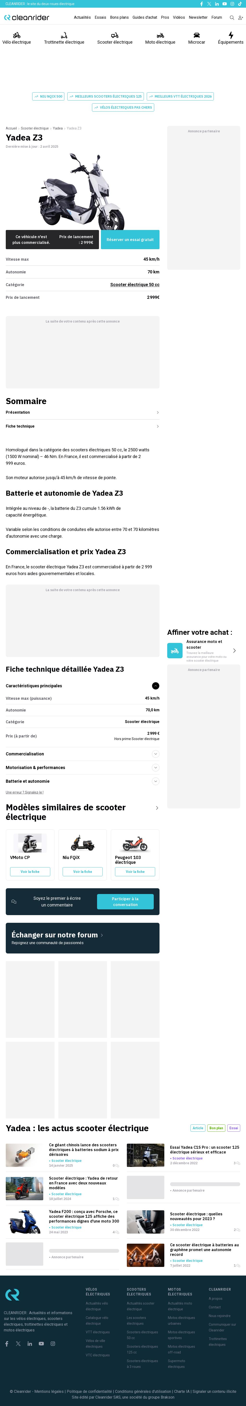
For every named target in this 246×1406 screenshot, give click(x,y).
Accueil (11, 128)
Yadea (58, 128)
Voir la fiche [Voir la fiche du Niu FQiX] (82, 872)
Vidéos (179, 17)
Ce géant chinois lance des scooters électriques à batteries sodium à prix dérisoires (84, 1149)
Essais (100, 17)
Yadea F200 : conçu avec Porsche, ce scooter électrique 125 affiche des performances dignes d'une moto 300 (84, 1216)
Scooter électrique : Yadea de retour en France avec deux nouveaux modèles (83, 1183)
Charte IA (182, 1391)
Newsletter (198, 17)
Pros (165, 17)
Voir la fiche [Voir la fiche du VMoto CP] (30, 872)
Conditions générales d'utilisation (143, 1391)
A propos (215, 1298)
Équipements (231, 38)
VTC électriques (98, 1355)
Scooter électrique (115, 38)
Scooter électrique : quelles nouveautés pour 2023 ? (196, 1216)
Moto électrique (160, 38)
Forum (216, 17)
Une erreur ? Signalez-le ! (24, 792)
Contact (215, 1307)
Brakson (167, 1397)
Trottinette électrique (64, 38)
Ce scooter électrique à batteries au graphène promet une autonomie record (204, 1249)
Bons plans (119, 17)
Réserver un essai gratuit (130, 239)
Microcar (196, 38)
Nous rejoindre (220, 1316)
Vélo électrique (16, 38)
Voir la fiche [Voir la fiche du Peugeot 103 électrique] (135, 872)
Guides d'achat (145, 17)
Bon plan (216, 1128)
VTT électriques (98, 1332)
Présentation (83, 412)
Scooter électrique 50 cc (135, 284)
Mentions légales (49, 1391)
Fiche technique (83, 426)
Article (198, 1128)
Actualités (82, 17)
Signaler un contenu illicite (214, 1391)
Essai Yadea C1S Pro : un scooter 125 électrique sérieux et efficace (205, 1149)
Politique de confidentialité (89, 1391)
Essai (233, 1128)
